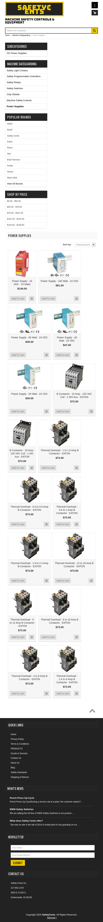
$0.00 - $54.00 (14, 201)
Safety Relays (14, 82)
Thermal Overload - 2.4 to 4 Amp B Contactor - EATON (67, 679)
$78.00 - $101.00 (15, 213)
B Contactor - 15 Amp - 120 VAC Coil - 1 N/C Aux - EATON (21, 453)
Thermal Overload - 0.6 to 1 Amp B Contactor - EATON (67, 510)
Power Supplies (15, 106)
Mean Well (12, 178)
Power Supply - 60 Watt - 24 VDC (29, 337)
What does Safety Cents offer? (26, 820)
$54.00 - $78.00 (14, 207)
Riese (9, 147)
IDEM (9, 124)
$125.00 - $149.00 (15, 225)
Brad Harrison (13, 159)
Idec (9, 153)
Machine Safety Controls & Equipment (29, 21)
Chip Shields (13, 94)
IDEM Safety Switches (22, 809)
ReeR (9, 130)
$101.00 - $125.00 (15, 219)
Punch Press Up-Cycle (22, 798)
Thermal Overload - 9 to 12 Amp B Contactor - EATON (22, 622)
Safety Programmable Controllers (23, 76)
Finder (10, 165)
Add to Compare (31, 298)
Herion (10, 171)
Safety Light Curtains (17, 70)
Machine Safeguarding (22, 64)
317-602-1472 (17, 888)
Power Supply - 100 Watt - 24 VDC (60, 281)
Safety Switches (15, 88)
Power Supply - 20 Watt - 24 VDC (29, 393)
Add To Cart (18, 298)
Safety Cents (13, 136)
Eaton (9, 141)
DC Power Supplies (17, 53)
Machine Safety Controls (19, 100)
